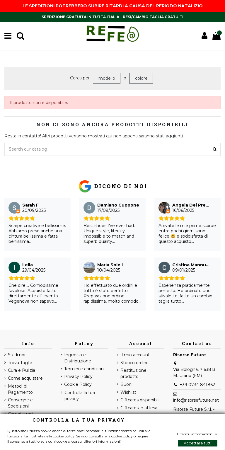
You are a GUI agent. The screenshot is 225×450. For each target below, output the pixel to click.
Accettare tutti (198, 443)
